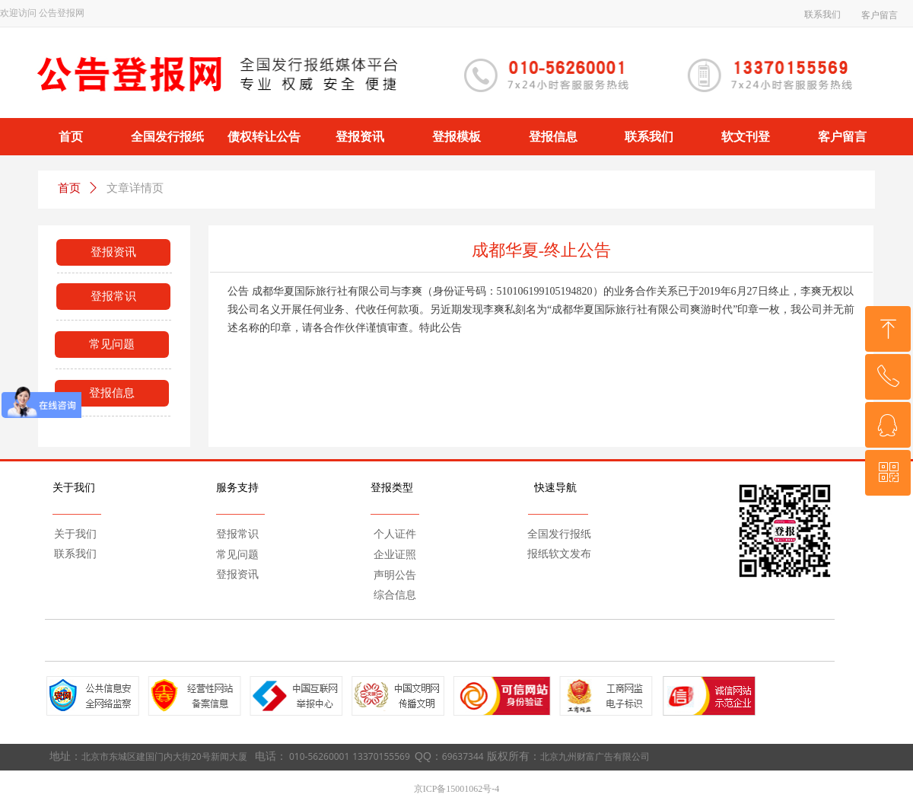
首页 (69, 188)
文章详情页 (135, 188)
